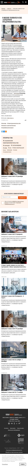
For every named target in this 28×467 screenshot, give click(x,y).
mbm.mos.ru (10, 118)
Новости (9, 8)
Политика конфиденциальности (14, 450)
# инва (5, 148)
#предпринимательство (14, 123)
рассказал (16, 93)
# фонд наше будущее (18, 147)
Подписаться (22, 198)
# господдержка (16, 145)
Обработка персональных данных (14, 452)
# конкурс (6, 145)
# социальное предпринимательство (10, 142)
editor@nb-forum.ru (14, 419)
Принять (23, 464)
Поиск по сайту (20, 428)
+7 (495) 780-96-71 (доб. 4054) (14, 421)
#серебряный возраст (7, 127)
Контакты (6, 428)
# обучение (9, 150)
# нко (4, 150)
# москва (15, 150)
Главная (3, 8)
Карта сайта (12, 428)
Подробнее (5, 464)
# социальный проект (7, 151)
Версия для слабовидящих (14, 430)
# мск (9, 147)
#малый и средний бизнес (8, 125)
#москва (3, 123)
